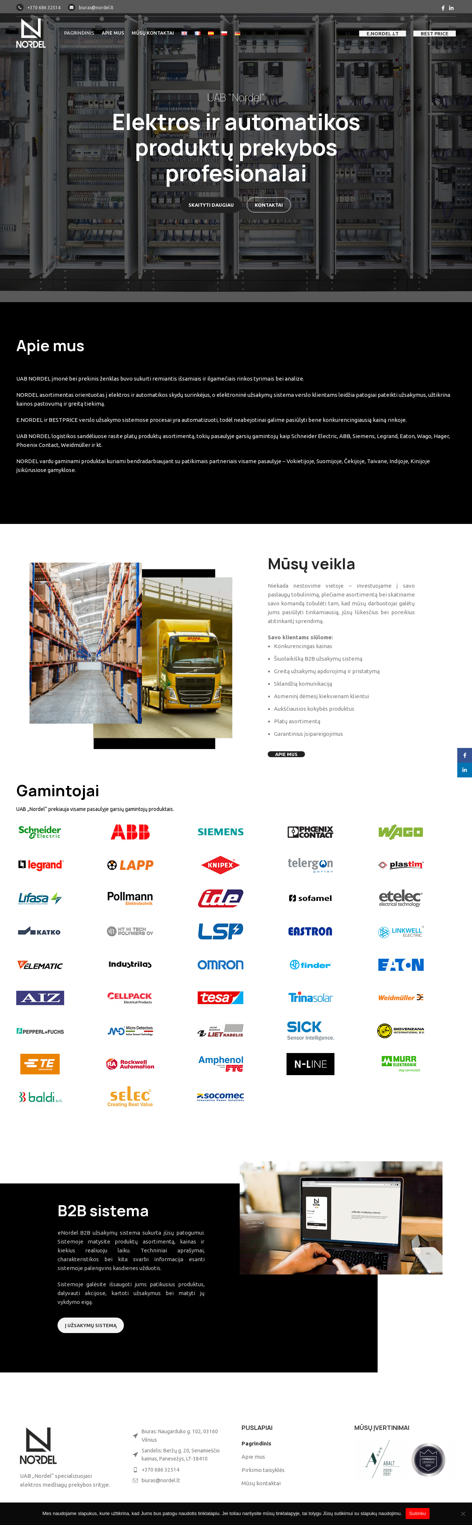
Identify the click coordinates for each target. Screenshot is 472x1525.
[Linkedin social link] (451, 8)
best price (434, 33)
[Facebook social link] (443, 8)
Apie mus (253, 1457)
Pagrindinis (256, 1443)
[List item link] (180, 1470)
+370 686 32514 (38, 7)
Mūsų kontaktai (261, 1483)
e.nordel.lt (383, 33)
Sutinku (417, 1513)
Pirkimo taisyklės (263, 1470)
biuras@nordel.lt (91, 7)
